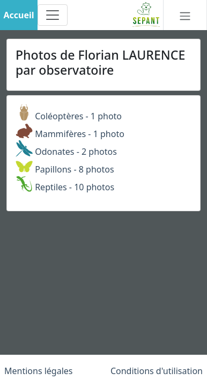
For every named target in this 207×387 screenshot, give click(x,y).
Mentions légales (38, 371)
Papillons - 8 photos (65, 169)
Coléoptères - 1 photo (69, 116)
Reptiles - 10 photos (65, 187)
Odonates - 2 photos (66, 151)
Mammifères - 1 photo (70, 134)
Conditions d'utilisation (156, 371)
